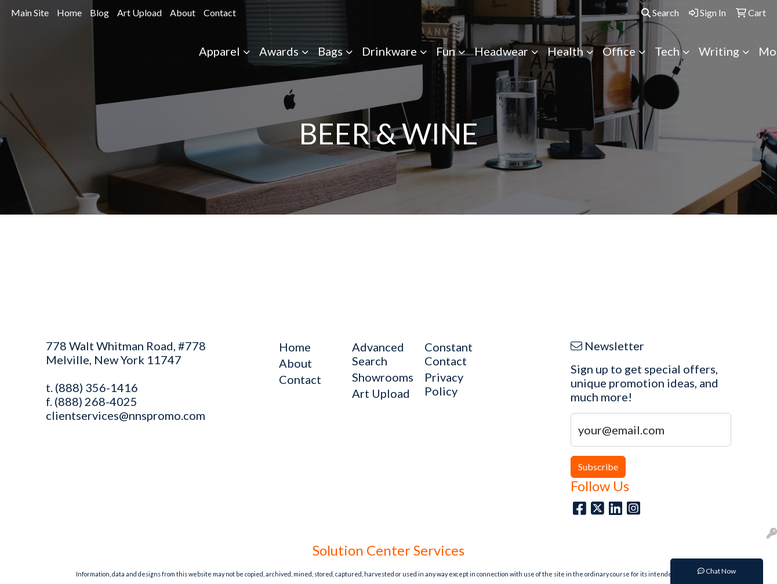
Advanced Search (378, 354)
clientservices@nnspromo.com (125, 415)
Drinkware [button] (389, 51)
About (182, 12)
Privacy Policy (443, 384)
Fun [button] (445, 51)
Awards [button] (279, 51)
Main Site (30, 12)
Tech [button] (667, 51)
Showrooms (381, 377)
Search (660, 12)
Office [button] (619, 51)
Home (69, 12)
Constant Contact (448, 354)
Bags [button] (330, 51)
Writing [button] (719, 51)
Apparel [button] (219, 51)
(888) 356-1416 (96, 387)
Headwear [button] (501, 51)
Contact (220, 12)
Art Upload (139, 12)
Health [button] (565, 51)
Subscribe (598, 466)
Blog (99, 12)
